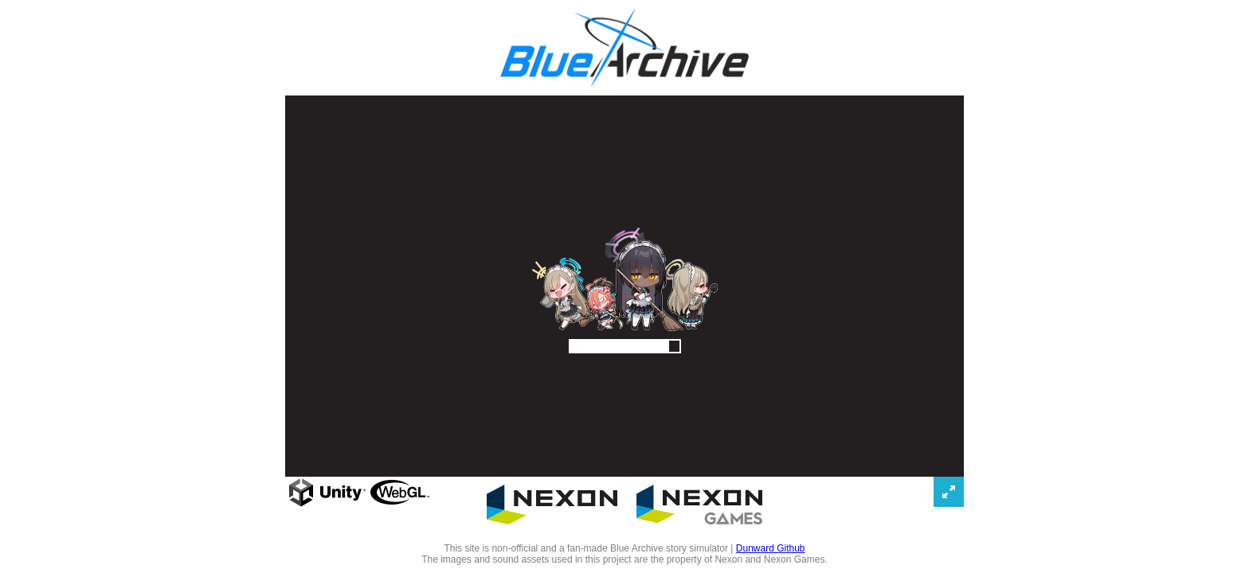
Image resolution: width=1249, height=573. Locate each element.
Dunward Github (770, 548)
